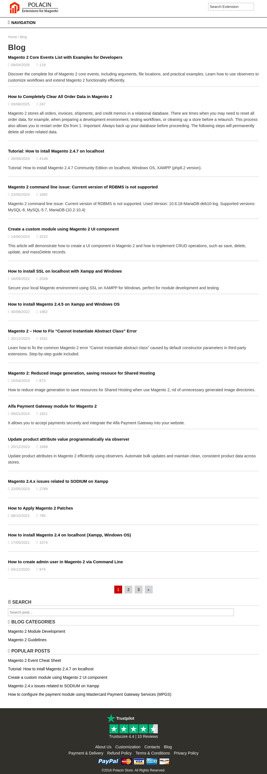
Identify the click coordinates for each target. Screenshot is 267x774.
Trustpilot (125, 718)
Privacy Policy (186, 753)
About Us (103, 747)
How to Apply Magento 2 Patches (40, 508)
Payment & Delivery (85, 753)
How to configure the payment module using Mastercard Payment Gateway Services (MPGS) (89, 694)
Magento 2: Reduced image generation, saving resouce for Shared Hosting (81, 373)
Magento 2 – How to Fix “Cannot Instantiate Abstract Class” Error (72, 331)
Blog (168, 747)
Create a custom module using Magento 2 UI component (63, 229)
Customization (128, 747)
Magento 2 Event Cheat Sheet (34, 660)
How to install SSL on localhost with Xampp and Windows (65, 271)
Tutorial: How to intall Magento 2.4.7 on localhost (56, 151)
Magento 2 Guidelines (27, 640)
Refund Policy (119, 753)
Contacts (152, 747)
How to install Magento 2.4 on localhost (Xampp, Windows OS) (69, 535)
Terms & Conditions (152, 753)
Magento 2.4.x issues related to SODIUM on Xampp (58, 481)
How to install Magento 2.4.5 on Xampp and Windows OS (64, 304)
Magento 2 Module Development (36, 631)
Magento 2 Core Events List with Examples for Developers (65, 57)
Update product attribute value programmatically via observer (68, 439)
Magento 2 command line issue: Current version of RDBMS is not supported (83, 187)
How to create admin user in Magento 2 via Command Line (65, 562)
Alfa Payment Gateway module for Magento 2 (52, 406)
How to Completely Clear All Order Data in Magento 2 (60, 96)
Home (12, 37)
